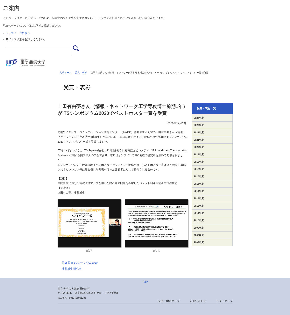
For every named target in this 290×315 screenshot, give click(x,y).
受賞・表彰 (81, 72)
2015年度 (199, 184)
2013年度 (199, 198)
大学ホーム (65, 72)
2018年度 (199, 162)
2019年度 (199, 154)
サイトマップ (224, 301)
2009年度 (199, 227)
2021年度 (199, 140)
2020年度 (199, 147)
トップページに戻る (18, 33)
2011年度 (199, 213)
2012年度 (199, 205)
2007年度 (199, 242)
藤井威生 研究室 (72, 268)
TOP (145, 281)
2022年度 (199, 132)
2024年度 (199, 118)
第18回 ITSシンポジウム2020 (80, 262)
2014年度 (199, 191)
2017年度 (199, 169)
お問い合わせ (198, 301)
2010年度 (199, 220)
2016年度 (199, 176)
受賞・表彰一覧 (206, 108)
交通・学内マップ (169, 301)
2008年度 (199, 235)
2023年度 (199, 125)
